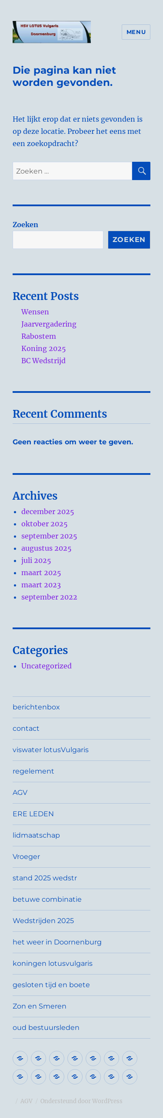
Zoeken (25, 224)
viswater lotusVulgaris (51, 750)
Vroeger (26, 856)
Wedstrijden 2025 (43, 921)
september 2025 (49, 536)
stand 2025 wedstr (45, 878)
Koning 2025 (43, 348)
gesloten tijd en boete (51, 985)
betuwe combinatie (47, 899)
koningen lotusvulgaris (53, 963)
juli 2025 (36, 560)
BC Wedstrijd (43, 360)
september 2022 (49, 597)
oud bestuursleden (46, 1027)
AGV (20, 792)
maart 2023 (41, 584)
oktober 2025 (44, 523)
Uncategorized (46, 665)
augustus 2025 (46, 548)
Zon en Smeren (40, 1006)
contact (26, 728)
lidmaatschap (36, 835)
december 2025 (47, 511)
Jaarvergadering (49, 324)
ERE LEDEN (33, 814)
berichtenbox (36, 707)
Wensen (35, 311)
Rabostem (38, 336)
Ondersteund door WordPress (81, 1101)
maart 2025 (41, 572)
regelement (33, 771)
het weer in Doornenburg (57, 942)
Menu (136, 31)
